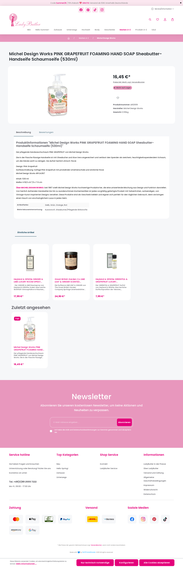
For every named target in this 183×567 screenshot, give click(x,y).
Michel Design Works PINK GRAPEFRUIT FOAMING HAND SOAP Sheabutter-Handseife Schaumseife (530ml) (29, 348)
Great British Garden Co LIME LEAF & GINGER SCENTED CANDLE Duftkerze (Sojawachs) (70, 280)
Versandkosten (96, 545)
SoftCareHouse (88, 552)
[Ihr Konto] (165, 19)
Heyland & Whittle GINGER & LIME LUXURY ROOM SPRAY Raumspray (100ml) (28, 280)
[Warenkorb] (171, 19)
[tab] (23, 132)
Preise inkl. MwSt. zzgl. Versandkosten (129, 82)
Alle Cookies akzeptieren (157, 562)
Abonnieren (124, 422)
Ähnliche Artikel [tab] (25, 232)
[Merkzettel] (157, 19)
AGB (67, 430)
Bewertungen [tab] (46, 132)
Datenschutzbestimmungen (85, 430)
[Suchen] (150, 19)
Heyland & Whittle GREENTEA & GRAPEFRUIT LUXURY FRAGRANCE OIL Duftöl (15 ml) (111, 280)
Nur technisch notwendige (95, 562)
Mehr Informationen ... (26, 563)
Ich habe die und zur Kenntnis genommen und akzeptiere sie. (93, 431)
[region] (91, 272)
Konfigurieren (126, 562)
